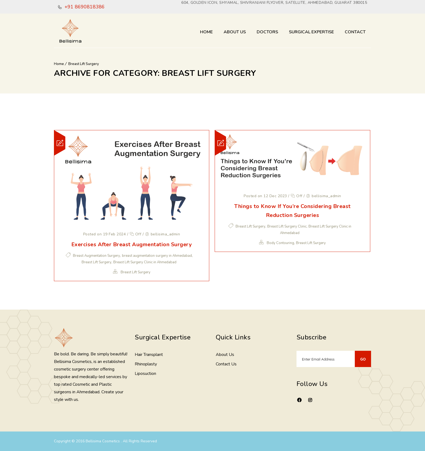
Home (206, 32)
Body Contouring (280, 243)
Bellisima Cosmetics (103, 441)
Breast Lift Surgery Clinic (287, 226)
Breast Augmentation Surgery (96, 255)
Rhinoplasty (146, 364)
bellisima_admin (165, 234)
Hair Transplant (149, 355)
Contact (355, 32)
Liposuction (145, 374)
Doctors (267, 32)
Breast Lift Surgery (83, 63)
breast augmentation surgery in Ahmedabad (157, 255)
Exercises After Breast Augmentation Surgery (131, 244)
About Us (235, 32)
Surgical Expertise (311, 32)
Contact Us (226, 364)
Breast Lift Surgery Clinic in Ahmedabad (144, 262)
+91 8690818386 (84, 7)
